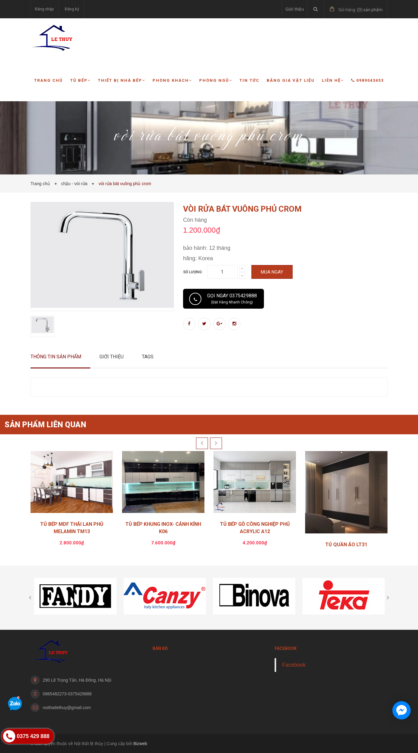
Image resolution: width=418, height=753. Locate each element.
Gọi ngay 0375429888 (232, 298)
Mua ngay (272, 272)
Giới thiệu (294, 9)
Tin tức (249, 80)
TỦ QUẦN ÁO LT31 (346, 544)
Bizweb (140, 743)
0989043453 (367, 80)
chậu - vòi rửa (75, 183)
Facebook (294, 665)
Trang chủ (48, 80)
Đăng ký (72, 9)
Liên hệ (333, 80)
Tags (147, 357)
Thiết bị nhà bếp (121, 80)
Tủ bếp (80, 80)
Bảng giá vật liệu (291, 80)
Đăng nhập (44, 9)
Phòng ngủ (215, 80)
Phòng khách (172, 80)
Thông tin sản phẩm (56, 357)
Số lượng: (193, 272)
